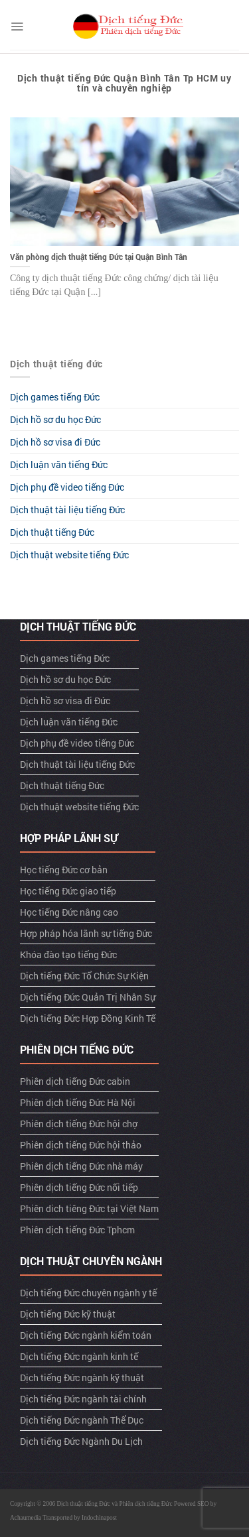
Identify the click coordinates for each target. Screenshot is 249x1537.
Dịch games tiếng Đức (55, 397)
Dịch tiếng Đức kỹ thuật (68, 1314)
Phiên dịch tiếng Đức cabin (75, 1081)
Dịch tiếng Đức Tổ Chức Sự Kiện (84, 975)
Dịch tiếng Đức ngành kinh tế (79, 1356)
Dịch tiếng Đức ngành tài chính (83, 1398)
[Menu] (17, 26)
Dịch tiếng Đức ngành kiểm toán (85, 1335)
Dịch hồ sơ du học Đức (55, 419)
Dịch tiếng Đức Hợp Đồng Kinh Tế (87, 1018)
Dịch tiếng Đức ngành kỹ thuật (82, 1377)
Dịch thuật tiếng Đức (52, 532)
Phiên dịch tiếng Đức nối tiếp (79, 1187)
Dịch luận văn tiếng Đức (59, 464)
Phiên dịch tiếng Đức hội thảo (80, 1144)
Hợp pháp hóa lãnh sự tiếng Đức (86, 933)
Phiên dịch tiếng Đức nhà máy (81, 1166)
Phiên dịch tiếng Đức (146, 1504)
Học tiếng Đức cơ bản (64, 869)
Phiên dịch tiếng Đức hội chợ (78, 1123)
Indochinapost (99, 1517)
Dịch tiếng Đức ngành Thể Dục (81, 1420)
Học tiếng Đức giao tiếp (68, 891)
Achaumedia (25, 1517)
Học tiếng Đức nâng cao (69, 912)
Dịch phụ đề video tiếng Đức (67, 487)
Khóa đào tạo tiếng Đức (68, 954)
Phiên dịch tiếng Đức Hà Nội (77, 1102)
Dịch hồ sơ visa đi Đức (55, 442)
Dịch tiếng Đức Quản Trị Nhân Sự (87, 997)
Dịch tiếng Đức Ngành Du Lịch (81, 1441)
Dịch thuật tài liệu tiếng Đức (67, 509)
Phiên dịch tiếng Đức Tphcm (77, 1229)
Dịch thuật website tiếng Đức (69, 554)
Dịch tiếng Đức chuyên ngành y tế (88, 1292)
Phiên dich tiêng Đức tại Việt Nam (89, 1208)
